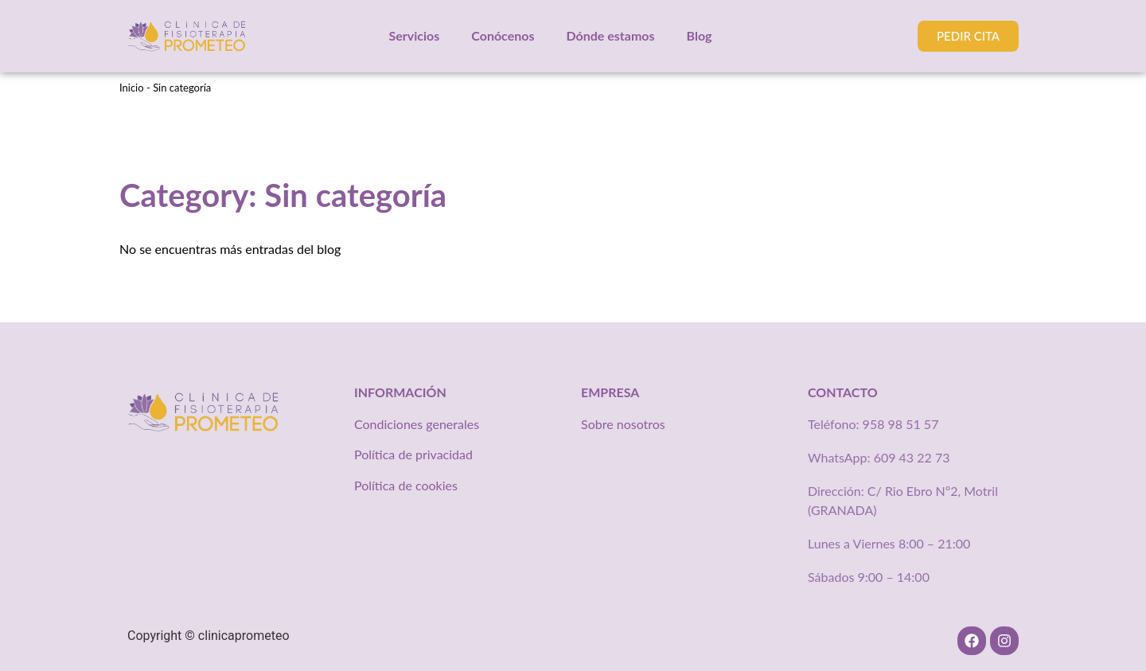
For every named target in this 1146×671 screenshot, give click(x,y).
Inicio (131, 87)
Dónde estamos (610, 35)
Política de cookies (406, 485)
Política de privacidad (413, 454)
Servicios (414, 35)
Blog (699, 35)
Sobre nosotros (623, 423)
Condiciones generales (416, 423)
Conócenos (502, 35)
